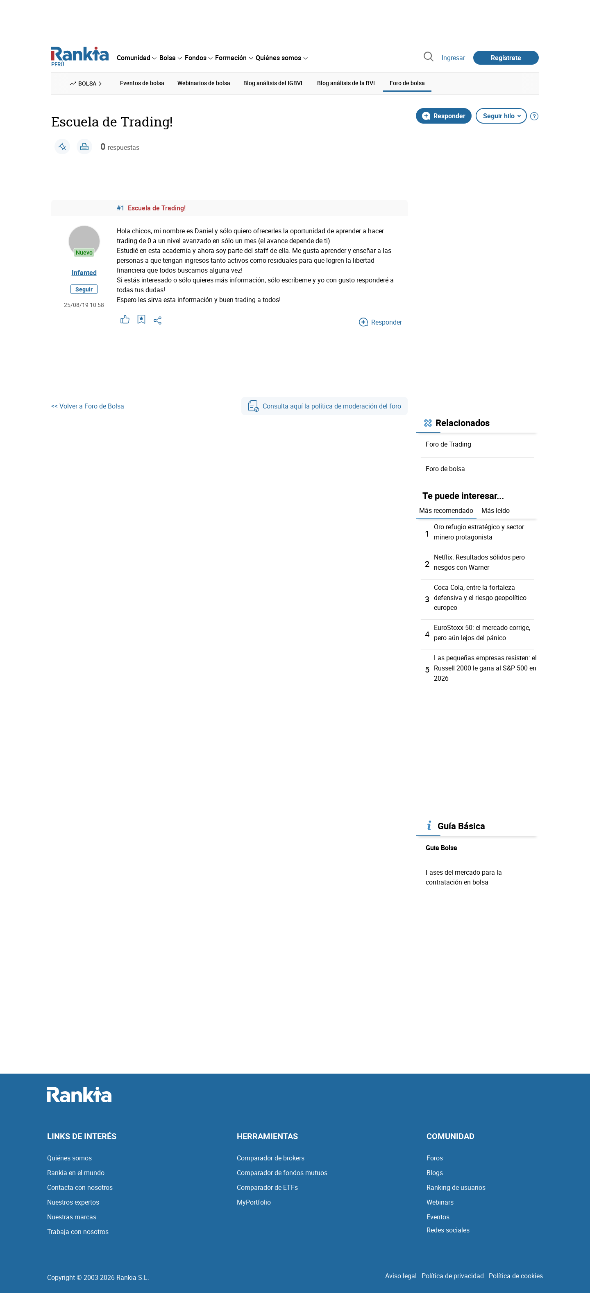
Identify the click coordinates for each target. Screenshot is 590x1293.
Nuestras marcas (71, 1212)
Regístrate (506, 57)
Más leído (495, 510)
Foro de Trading (448, 443)
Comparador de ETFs (267, 1183)
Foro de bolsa (445, 468)
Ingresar (453, 57)
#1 (121, 207)
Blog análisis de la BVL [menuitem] (347, 83)
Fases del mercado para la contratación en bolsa (464, 872)
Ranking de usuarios (456, 1183)
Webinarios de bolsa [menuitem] (203, 83)
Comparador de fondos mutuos (282, 1168)
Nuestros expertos (73, 1198)
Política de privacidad (453, 1271)
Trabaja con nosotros (78, 1227)
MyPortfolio (254, 1198)
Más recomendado (446, 510)
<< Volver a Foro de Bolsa (87, 405)
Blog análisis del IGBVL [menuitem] (273, 83)
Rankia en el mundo (75, 1168)
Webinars (440, 1198)
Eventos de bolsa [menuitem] (142, 83)
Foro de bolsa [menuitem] (407, 83)
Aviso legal (401, 1271)
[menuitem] (136, 58)
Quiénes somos (69, 1153)
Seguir (84, 289)
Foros (435, 1153)
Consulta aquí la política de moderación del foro (324, 405)
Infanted (84, 272)
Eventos (438, 1212)
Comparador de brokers (270, 1153)
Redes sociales (448, 1225)
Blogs (435, 1168)
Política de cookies (516, 1271)
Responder (443, 115)
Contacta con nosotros (80, 1183)
